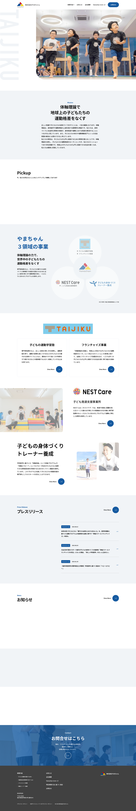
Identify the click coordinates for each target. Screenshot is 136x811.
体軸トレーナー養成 (23, 786)
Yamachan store (98, 5)
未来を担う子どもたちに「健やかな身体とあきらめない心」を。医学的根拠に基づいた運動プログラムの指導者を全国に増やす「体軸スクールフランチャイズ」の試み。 (85, 533)
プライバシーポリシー (22, 804)
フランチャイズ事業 (23, 783)
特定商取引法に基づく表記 (54, 785)
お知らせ (79, 5)
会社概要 (87, 5)
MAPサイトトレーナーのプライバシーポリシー (41, 804)
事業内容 (70, 5)
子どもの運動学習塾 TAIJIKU (25, 776)
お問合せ (113, 5)
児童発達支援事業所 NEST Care (25, 780)
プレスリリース (65, 526)
